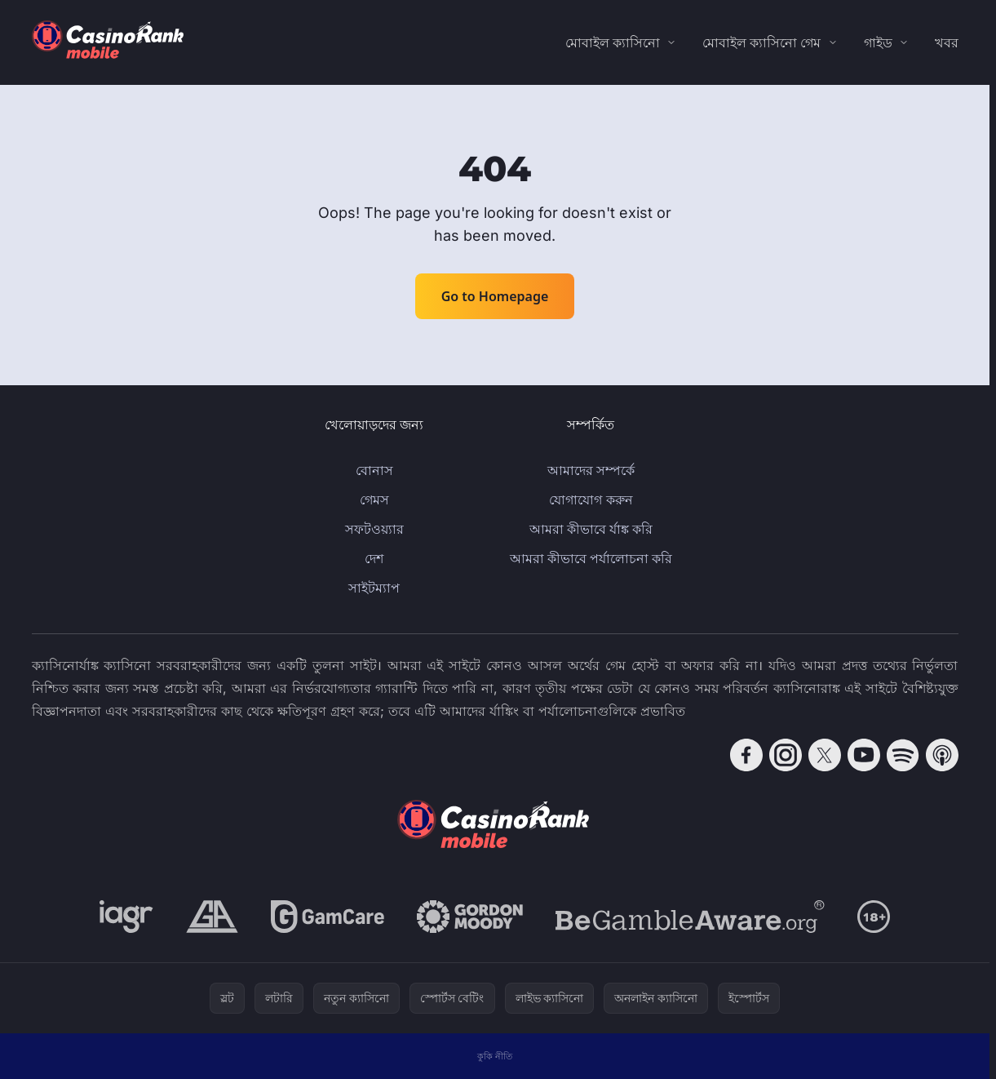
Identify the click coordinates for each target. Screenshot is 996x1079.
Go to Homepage (495, 296)
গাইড (878, 42)
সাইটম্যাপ (374, 588)
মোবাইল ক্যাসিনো (612, 42)
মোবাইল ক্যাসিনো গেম (761, 42)
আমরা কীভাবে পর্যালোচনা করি (591, 558)
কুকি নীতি (494, 1056)
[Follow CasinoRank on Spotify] (903, 755)
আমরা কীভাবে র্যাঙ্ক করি (591, 529)
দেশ (374, 558)
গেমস (374, 499)
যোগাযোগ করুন (590, 499)
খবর (946, 42)
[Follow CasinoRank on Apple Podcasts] (942, 755)
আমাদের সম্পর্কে (591, 470)
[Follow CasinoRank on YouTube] (864, 755)
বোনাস (374, 470)
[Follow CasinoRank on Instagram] (785, 755)
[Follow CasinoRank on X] (824, 755)
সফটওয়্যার (374, 529)
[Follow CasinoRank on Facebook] (746, 755)
